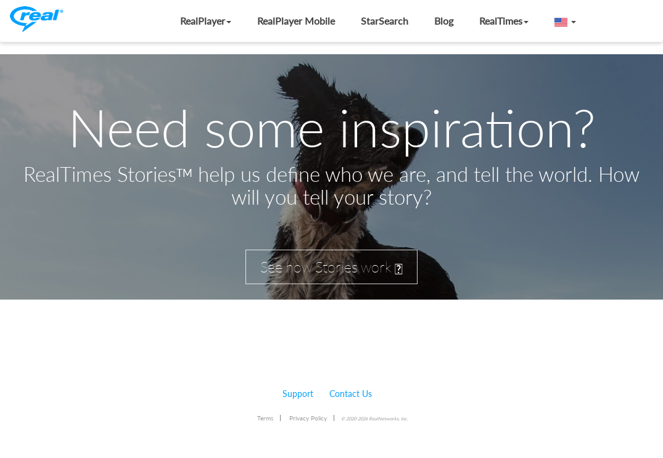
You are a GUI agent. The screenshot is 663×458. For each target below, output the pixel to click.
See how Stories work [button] (331, 267)
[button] (565, 21)
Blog (443, 21)
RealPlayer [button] (205, 21)
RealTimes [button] (504, 21)
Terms (265, 418)
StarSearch (384, 21)
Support (297, 393)
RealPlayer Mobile (296, 21)
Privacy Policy (308, 418)
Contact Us (350, 393)
